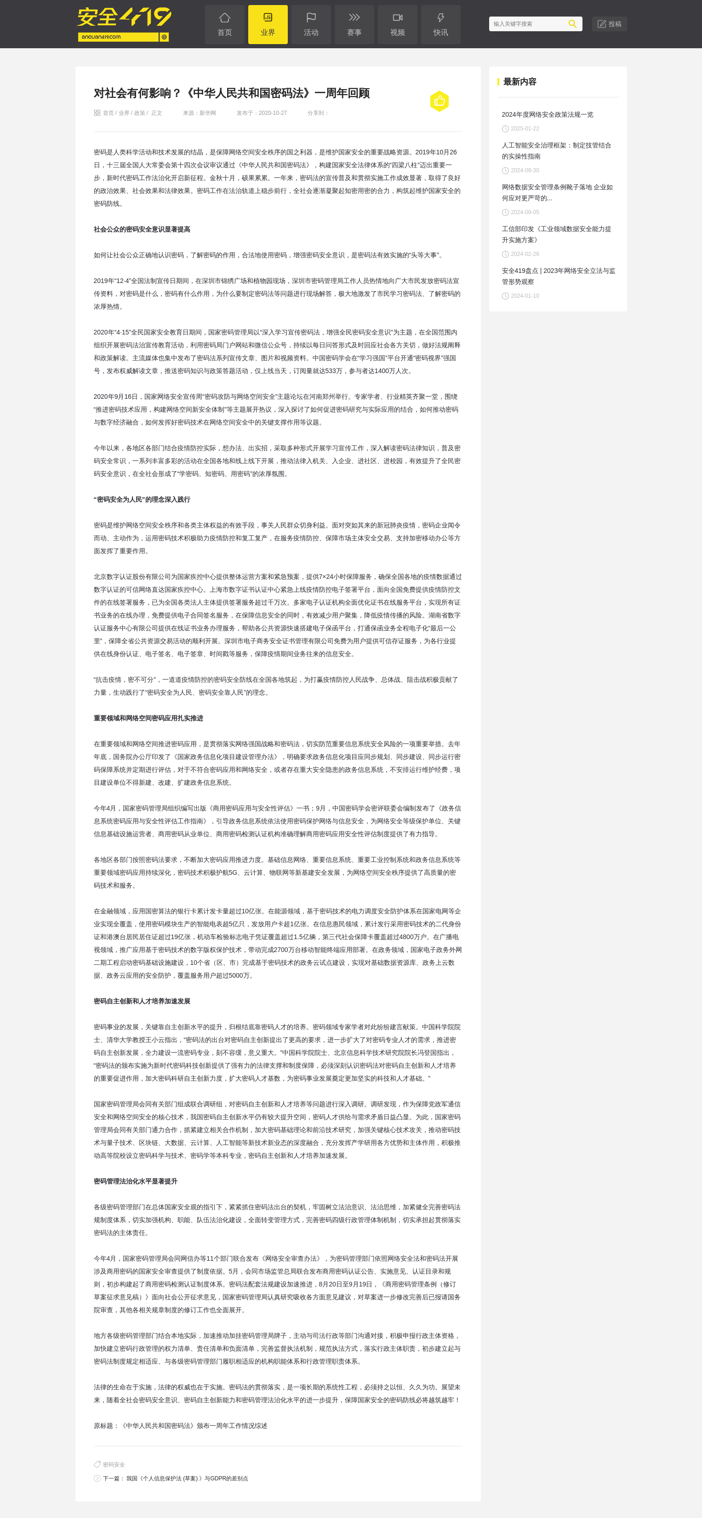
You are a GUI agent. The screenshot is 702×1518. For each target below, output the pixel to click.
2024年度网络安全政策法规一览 (548, 114)
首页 (108, 113)
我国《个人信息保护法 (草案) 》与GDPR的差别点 (187, 1478)
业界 (124, 113)
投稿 (615, 24)
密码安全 (114, 1464)
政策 (139, 113)
